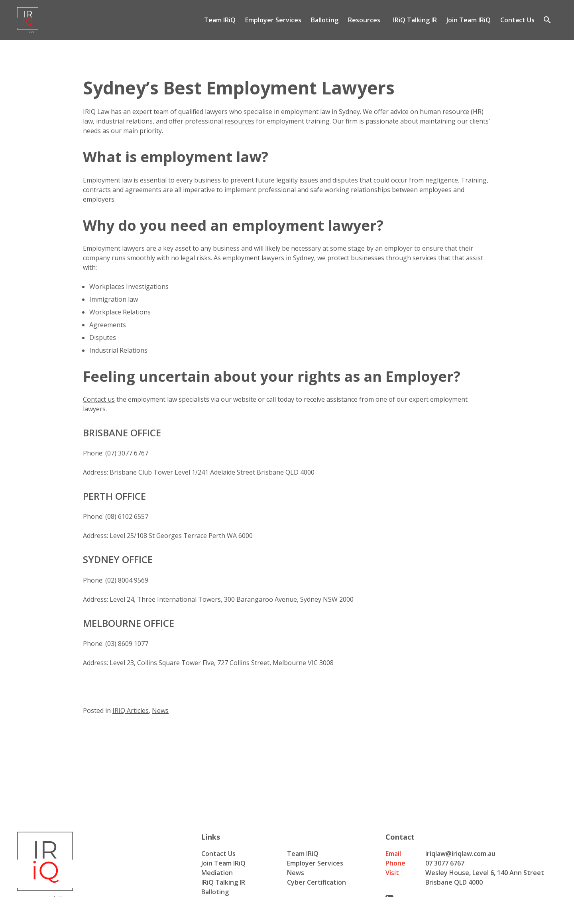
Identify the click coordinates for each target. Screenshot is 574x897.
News (160, 710)
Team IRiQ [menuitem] (220, 20)
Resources (364, 20)
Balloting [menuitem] (324, 20)
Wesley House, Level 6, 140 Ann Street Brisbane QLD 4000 (484, 877)
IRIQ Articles (130, 710)
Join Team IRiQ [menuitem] (468, 20)
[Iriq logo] (27, 20)
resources (239, 121)
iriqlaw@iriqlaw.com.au (460, 853)
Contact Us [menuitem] (517, 20)
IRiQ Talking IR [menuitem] (415, 20)
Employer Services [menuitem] (273, 20)
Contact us (99, 399)
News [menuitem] (295, 872)
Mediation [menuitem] (217, 872)
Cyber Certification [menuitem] (316, 882)
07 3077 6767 (444, 863)
